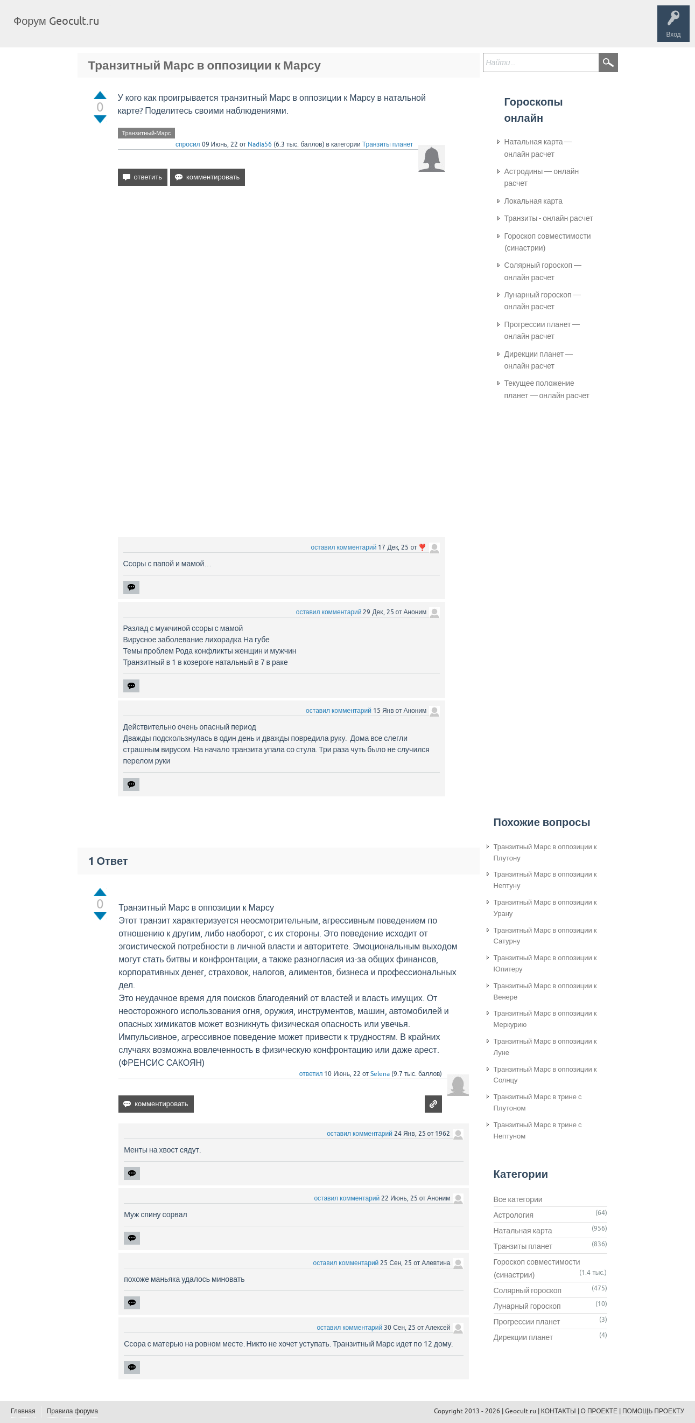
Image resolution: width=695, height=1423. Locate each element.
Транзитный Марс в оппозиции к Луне (545, 1047)
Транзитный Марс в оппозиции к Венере (545, 991)
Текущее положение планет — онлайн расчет (546, 389)
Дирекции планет (523, 1337)
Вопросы (163, 29)
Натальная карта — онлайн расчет (538, 147)
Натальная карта (523, 1230)
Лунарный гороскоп (527, 1306)
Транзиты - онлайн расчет (548, 218)
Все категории (518, 1199)
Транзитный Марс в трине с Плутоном (538, 1102)
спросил (187, 144)
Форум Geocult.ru (56, 21)
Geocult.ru (520, 1411)
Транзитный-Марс (146, 133)
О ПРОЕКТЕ (599, 1411)
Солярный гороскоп (528, 1290)
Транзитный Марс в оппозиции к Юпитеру (545, 963)
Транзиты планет (387, 144)
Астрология (514, 1215)
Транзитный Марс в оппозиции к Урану (545, 908)
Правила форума (73, 1411)
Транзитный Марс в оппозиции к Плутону (545, 852)
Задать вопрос (285, 29)
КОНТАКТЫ (558, 1411)
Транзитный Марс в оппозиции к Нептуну (545, 880)
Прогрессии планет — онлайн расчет (542, 330)
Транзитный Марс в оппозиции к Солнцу (545, 1075)
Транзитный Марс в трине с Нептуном (538, 1130)
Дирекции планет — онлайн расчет (538, 360)
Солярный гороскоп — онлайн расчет (543, 271)
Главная (127, 29)
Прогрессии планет (527, 1321)
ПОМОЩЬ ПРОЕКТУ (653, 1411)
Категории (236, 29)
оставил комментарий (344, 547)
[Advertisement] (282, 287)
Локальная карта (533, 201)
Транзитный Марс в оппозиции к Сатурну (545, 936)
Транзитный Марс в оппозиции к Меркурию (545, 1019)
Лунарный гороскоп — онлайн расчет (542, 300)
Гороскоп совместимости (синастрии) (547, 242)
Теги (198, 29)
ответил (311, 1074)
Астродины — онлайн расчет (541, 177)
